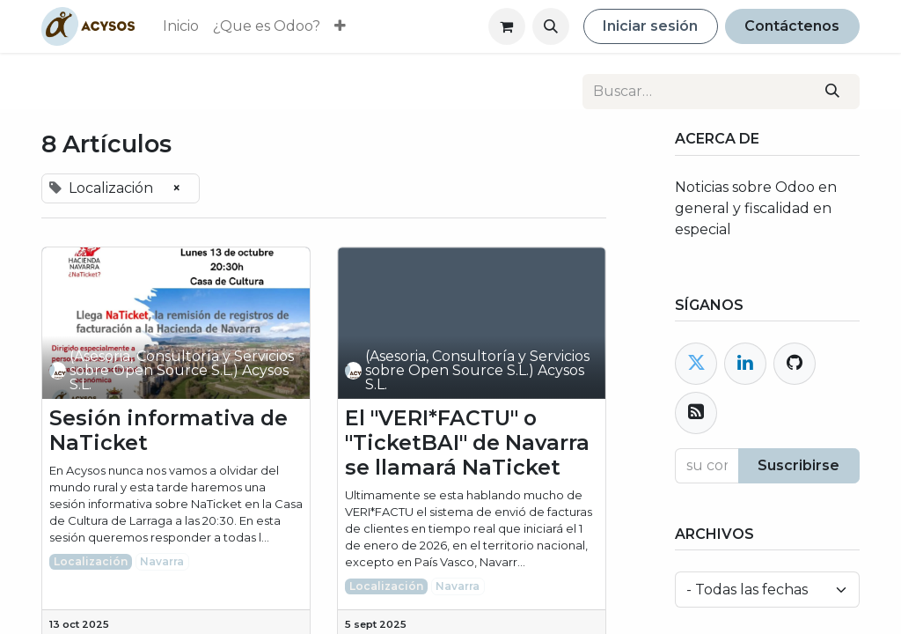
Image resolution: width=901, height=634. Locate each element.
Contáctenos (791, 26)
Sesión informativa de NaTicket (168, 430)
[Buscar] (833, 91)
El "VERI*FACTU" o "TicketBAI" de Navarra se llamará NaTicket (467, 443)
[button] (550, 26)
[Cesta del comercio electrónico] (506, 26)
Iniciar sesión (650, 26)
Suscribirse (798, 465)
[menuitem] (181, 26)
